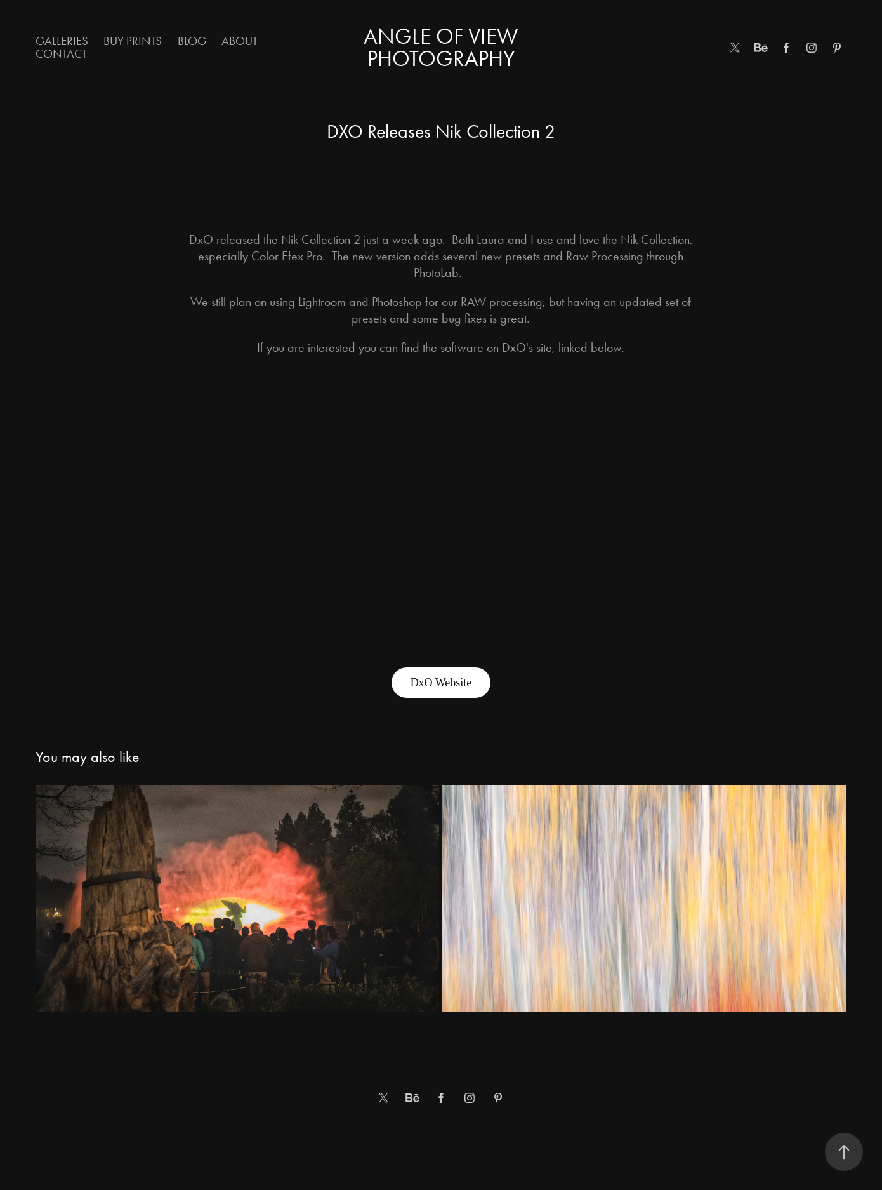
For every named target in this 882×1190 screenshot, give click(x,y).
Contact (61, 53)
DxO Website (441, 682)
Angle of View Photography (443, 47)
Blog (192, 41)
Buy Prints (132, 41)
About (239, 41)
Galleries (62, 41)
